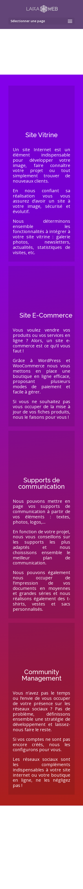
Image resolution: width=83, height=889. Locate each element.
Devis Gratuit (41, 878)
